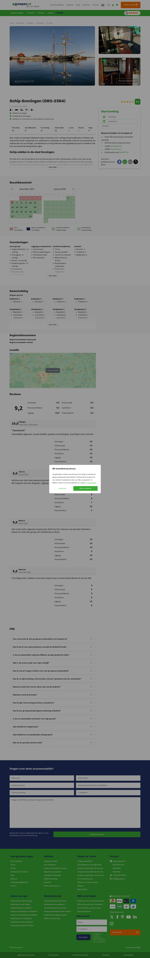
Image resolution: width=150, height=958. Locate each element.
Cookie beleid (91, 483)
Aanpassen (62, 488)
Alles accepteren (86, 488)
